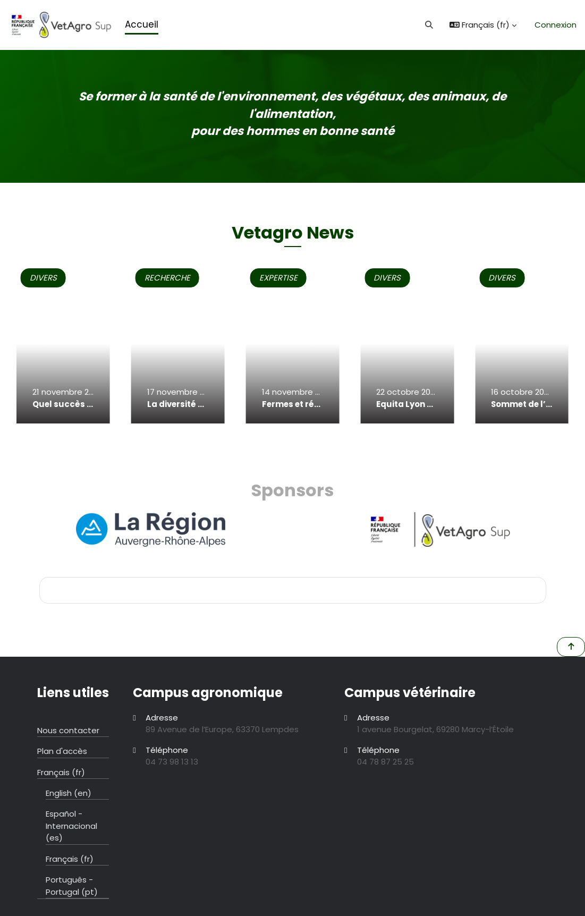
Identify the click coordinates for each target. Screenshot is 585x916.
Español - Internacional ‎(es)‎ (71, 825)
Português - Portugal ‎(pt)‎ (72, 885)
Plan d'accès (62, 751)
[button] (429, 25)
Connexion (555, 24)
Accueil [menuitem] (141, 24)
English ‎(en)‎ (68, 793)
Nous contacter (68, 730)
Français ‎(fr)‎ (61, 772)
